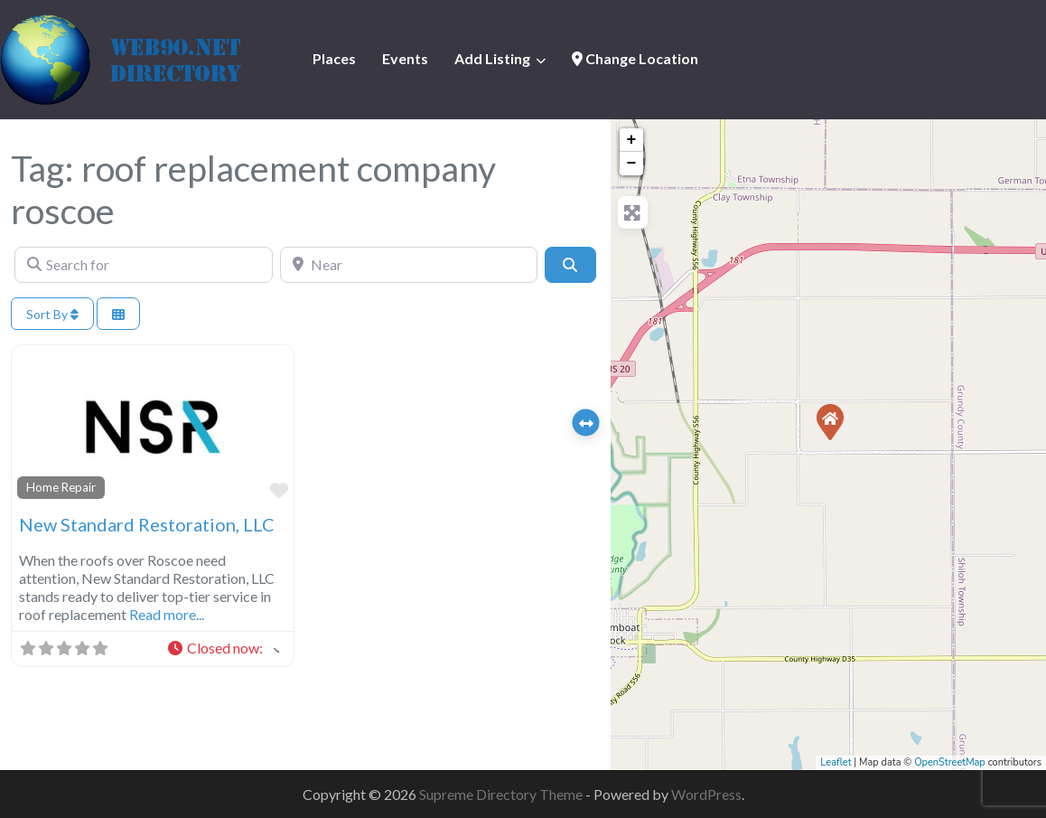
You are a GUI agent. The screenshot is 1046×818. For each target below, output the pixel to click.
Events (405, 58)
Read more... (166, 614)
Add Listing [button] (492, 58)
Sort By (52, 314)
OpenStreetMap (949, 762)
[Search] (570, 265)
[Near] (409, 265)
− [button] (632, 163)
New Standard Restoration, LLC (147, 524)
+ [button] (632, 140)
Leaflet (835, 762)
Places (334, 58)
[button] (222, 649)
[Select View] (118, 314)
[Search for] (143, 265)
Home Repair (61, 487)
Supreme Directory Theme (502, 794)
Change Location (635, 58)
